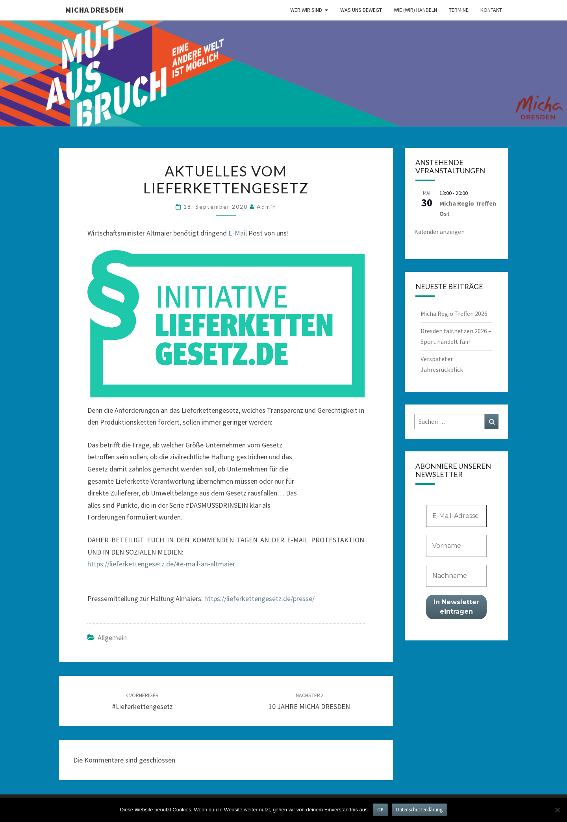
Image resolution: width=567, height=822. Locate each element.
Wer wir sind (306, 9)
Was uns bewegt (361, 9)
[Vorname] (456, 546)
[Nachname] (456, 576)
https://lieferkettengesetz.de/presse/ (259, 598)
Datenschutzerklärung (419, 809)
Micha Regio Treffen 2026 (454, 313)
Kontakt (491, 9)
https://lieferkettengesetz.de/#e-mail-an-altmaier (161, 563)
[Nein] (557, 810)
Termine (459, 9)
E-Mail (237, 233)
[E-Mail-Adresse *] (456, 516)
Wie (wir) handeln (415, 9)
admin (266, 206)
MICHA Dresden (94, 10)
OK (380, 809)
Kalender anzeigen (439, 232)
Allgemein (112, 637)
